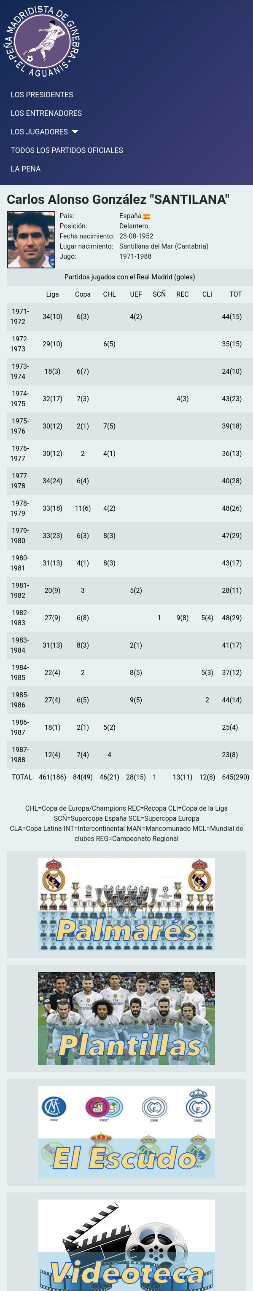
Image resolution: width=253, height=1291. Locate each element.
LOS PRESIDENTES (42, 95)
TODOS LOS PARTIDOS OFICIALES (67, 150)
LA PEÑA (26, 169)
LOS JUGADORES (39, 132)
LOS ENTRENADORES (46, 113)
